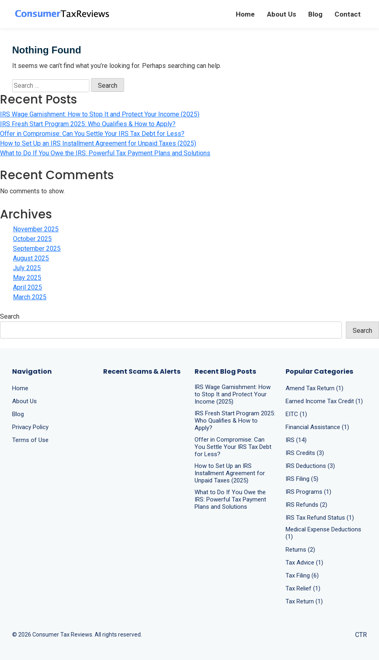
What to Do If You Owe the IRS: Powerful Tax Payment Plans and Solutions (105, 153)
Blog (315, 14)
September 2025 (37, 248)
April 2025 (27, 287)
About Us (281, 14)
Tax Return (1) (304, 601)
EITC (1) (296, 414)
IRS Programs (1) (308, 491)
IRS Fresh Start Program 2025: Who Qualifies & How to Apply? (88, 124)
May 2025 (27, 277)
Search (9, 316)
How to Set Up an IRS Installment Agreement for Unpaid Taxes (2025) (98, 143)
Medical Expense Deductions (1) (323, 533)
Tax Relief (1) (303, 588)
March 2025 (30, 297)
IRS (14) (296, 440)
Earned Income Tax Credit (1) (324, 401)
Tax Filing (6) (302, 575)
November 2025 (36, 229)
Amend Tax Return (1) (314, 388)
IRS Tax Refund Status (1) (320, 517)
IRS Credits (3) (305, 453)
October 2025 (32, 239)
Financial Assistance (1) (317, 427)
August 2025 (31, 258)
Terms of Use (30, 440)
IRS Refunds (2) (306, 504)
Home (245, 14)
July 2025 (27, 268)
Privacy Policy (30, 427)
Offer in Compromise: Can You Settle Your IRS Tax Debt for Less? (92, 134)
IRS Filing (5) (302, 478)
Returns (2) (300, 549)
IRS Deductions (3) (310, 466)
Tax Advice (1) (304, 562)
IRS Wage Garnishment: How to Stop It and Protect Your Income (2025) (99, 114)
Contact (348, 14)
